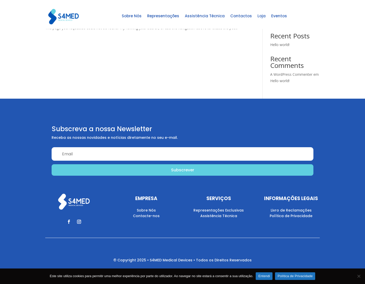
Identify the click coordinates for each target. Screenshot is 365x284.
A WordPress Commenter (291, 74)
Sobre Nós (132, 16)
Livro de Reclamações (291, 210)
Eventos (279, 16)
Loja (261, 16)
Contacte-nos (146, 215)
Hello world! (280, 44)
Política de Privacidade (291, 215)
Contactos (241, 16)
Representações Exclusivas (218, 210)
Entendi (264, 276)
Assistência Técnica (205, 16)
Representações (163, 16)
